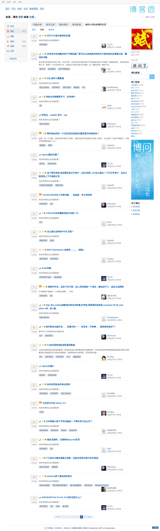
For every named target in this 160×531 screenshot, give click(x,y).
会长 (109, 69)
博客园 (42, 145)
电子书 (42, 69)
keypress (72, 430)
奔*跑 (109, 106)
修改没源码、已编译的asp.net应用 (63, 439)
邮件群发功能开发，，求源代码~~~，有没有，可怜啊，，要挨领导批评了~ (81, 327)
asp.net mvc (138, 107)
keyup (63, 430)
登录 (20, 17)
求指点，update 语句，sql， (55, 115)
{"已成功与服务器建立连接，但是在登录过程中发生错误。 (73, 458)
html (57, 506)
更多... (133, 136)
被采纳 (51, 30)
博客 (12, 36)
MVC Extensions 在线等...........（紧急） (66, 250)
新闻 (9, 2)
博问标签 (76, 24)
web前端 (137, 117)
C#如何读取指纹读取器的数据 (61, 345)
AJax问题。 (47, 268)
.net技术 (137, 85)
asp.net (137, 90)
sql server (137, 101)
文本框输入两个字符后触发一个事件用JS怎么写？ (69, 421)
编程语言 (77, 357)
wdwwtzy (110, 145)
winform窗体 (45, 485)
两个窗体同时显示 (60, 485)
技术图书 (51, 69)
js (134, 123)
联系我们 (58, 528)
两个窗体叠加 (75, 485)
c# (135, 88)
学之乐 (110, 164)
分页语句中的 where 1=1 (54, 403)
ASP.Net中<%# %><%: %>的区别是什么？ (62, 497)
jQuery (42, 375)
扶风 (109, 449)
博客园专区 (138, 125)
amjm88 (110, 185)
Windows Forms (101, 485)
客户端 (65, 506)
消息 (42, 8)
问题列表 (37, 24)
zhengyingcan (112, 317)
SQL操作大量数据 (55, 78)
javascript (137, 104)
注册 (31, 17)
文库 (12, 51)
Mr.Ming (110, 357)
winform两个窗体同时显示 (59, 476)
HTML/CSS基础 (46, 185)
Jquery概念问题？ (50, 154)
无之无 (110, 45)
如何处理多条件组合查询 (58, 384)
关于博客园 (48, 528)
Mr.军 (109, 222)
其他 (52, 240)
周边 (20, 2)
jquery (42, 164)
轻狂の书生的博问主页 (95, 24)
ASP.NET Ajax (45, 277)
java (135, 98)
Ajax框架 (57, 277)
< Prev (57, 517)
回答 (42, 30)
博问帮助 (136, 207)
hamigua (110, 412)
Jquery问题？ (48, 366)
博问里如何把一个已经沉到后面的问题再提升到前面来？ (73, 133)
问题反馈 (13, 59)
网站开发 (59, 185)
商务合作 (67, 528)
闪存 (12, 26)
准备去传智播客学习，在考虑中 (60, 96)
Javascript (52, 164)
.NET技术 (66, 87)
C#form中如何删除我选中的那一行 (62, 213)
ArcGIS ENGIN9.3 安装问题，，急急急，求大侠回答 (67, 195)
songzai (110, 259)
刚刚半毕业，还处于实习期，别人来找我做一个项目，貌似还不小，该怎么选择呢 (86, 287)
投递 (24, 41)
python (136, 131)
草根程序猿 (111, 430)
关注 (14, 8)
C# (83, 87)
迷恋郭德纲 (111, 488)
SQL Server (44, 87)
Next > (90, 517)
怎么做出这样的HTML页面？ (60, 231)
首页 (3, 2)
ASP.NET (43, 45)
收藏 (12, 46)
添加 (24, 46)
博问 (12, 31)
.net (135, 109)
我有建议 (136, 214)
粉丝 (20, 8)
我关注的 (50, 24)
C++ (68, 357)
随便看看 (33, 8)
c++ (135, 112)
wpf (135, 128)
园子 (8, 8)
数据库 (76, 87)
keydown (54, 430)
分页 (41, 412)
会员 (14, 2)
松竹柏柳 (110, 393)
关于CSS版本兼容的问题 (58, 35)
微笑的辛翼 (111, 296)
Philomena (111, 124)
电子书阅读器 (64, 69)
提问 (24, 31)
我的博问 (63, 24)
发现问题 (136, 210)
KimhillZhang (112, 87)
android (136, 133)
